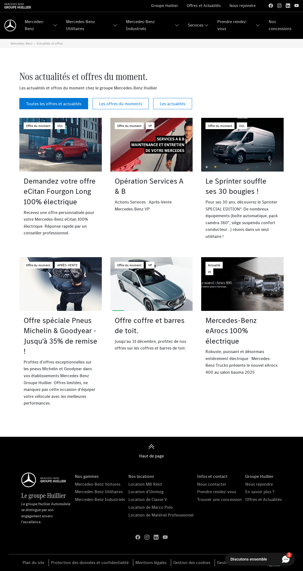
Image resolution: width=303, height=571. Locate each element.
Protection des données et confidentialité (90, 562)
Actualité (214, 265)
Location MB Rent (145, 484)
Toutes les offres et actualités (53, 103)
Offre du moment (38, 126)
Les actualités (172, 103)
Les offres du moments (120, 103)
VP (150, 126)
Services (195, 25)
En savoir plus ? (259, 491)
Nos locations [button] (141, 476)
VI (209, 272)
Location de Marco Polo (150, 507)
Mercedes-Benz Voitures (97, 484)
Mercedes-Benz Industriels (140, 25)
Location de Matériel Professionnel (160, 515)
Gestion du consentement (241, 562)
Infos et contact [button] (212, 476)
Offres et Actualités (204, 5)
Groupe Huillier (164, 5)
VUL (60, 126)
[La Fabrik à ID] (274, 563)
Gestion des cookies (191, 562)
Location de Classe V (147, 499)
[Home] (10, 25)
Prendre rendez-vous (232, 25)
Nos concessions (280, 25)
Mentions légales (151, 562)
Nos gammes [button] (87, 476)
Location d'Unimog (146, 491)
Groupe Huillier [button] (259, 476)
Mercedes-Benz (34, 25)
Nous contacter (211, 484)
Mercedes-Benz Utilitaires (80, 25)
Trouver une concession (219, 499)
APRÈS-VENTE (67, 265)
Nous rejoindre (242, 5)
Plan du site (33, 562)
